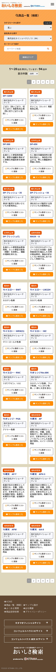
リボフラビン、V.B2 (12, 383)
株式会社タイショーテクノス (14, 101)
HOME (9, 601)
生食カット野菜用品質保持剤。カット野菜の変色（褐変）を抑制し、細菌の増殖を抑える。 (14, 250)
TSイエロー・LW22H (40, 289)
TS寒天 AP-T (9, 474)
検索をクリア (28, 57)
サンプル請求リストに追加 (14, 121)
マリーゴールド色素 (12, 342)
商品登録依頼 (12, 611)
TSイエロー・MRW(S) (13, 331)
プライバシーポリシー (35, 611)
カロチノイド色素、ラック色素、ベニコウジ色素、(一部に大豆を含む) (41, 385)
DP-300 (6, 144)
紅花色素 (34, 342)
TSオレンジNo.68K (39, 372)
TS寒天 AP (36, 418)
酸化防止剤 (8, 92)
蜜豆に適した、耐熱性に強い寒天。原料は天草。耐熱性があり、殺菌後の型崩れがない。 (41, 544)
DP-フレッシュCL (11, 236)
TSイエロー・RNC (11, 372)
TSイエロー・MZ (38, 331)
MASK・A (35, 236)
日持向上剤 (8, 140)
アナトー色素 (9, 429)
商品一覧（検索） (14, 605)
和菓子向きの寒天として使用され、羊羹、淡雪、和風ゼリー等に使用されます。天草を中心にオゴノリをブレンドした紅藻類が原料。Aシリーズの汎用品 (41, 436)
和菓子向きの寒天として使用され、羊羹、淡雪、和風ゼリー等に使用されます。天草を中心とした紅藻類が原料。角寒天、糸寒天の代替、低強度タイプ (14, 492)
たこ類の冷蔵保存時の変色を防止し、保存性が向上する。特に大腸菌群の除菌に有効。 (41, 158)
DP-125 (33, 95)
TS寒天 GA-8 (37, 529)
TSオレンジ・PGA (11, 418)
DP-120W (7, 95)
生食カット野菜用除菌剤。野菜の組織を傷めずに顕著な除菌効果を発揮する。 (14, 158)
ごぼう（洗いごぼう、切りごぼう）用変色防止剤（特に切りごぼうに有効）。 (14, 110)
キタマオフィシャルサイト (28, 623)
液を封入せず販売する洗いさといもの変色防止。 (41, 204)
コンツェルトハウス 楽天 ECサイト (28, 639)
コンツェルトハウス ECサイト (28, 631)
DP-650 (33, 144)
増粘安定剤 (35, 415)
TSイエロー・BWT (12, 289)
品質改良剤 (35, 233)
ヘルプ (47, 23)
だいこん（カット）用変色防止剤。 (41, 108)
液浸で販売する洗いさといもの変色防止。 (14, 204)
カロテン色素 (9, 300)
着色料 (7, 286)
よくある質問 (12, 608)
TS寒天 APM (10, 529)
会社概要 (29, 608)
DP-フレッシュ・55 (39, 192)
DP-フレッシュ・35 (12, 192)
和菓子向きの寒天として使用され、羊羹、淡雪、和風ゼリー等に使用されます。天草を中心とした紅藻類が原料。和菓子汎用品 (41, 491)
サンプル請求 (14, 128)
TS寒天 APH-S (37, 474)
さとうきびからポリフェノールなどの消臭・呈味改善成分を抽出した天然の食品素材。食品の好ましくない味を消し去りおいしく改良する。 (41, 253)
